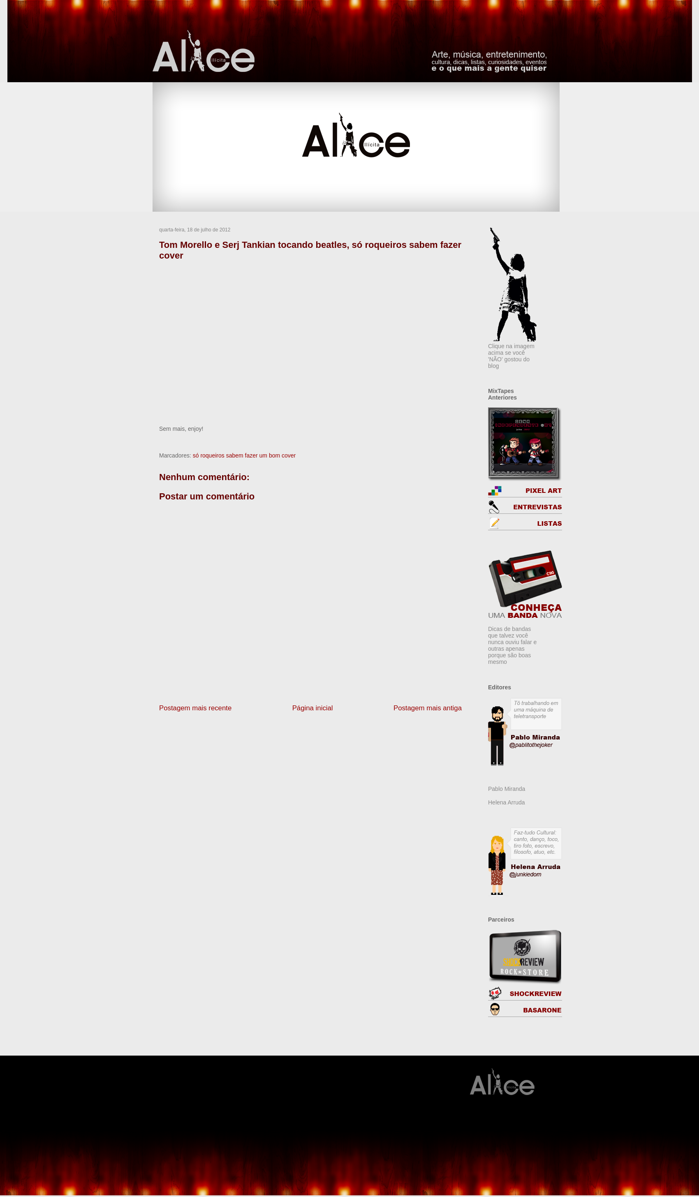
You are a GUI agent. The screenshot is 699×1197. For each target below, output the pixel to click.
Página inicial (312, 708)
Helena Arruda (506, 802)
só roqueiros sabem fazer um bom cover (244, 455)
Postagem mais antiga (427, 708)
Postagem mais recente (195, 708)
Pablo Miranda (506, 789)
